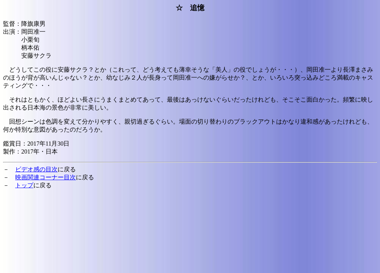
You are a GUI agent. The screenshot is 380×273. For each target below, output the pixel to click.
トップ (24, 185)
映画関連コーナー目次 (45, 177)
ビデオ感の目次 (36, 169)
